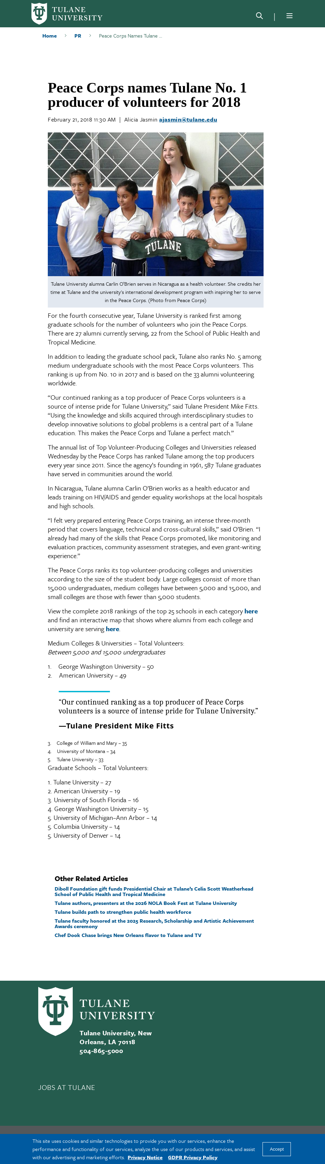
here (251, 610)
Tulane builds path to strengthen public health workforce (123, 911)
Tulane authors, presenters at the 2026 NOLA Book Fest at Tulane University (146, 903)
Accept (277, 1149)
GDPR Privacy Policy (192, 1157)
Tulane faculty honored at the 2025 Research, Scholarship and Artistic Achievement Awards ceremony (154, 923)
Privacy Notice (145, 1157)
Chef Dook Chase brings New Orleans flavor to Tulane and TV (128, 935)
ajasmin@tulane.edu (188, 119)
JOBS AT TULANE (66, 1087)
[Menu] (289, 16)
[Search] (259, 17)
